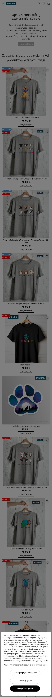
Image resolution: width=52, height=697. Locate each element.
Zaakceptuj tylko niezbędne (25, 673)
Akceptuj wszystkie (25, 688)
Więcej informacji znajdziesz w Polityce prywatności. (25, 665)
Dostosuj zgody (25, 680)
